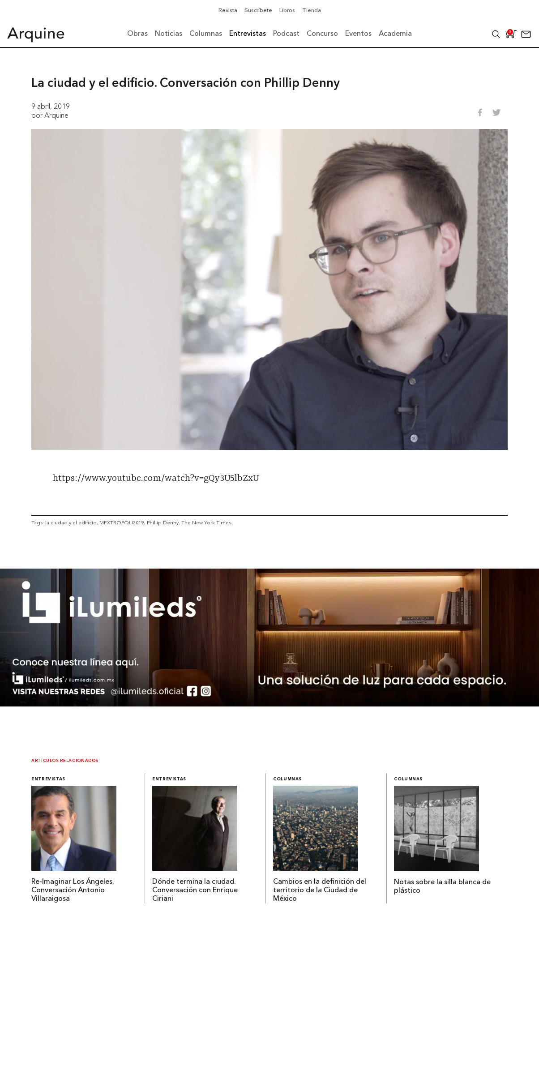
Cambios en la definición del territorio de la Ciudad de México (319, 890)
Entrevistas (48, 779)
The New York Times (206, 522)
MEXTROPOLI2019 (121, 522)
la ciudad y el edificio (71, 522)
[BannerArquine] (269, 703)
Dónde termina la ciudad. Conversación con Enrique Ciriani (195, 890)
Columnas (287, 779)
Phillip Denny (163, 522)
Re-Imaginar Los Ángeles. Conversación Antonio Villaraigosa (72, 890)
